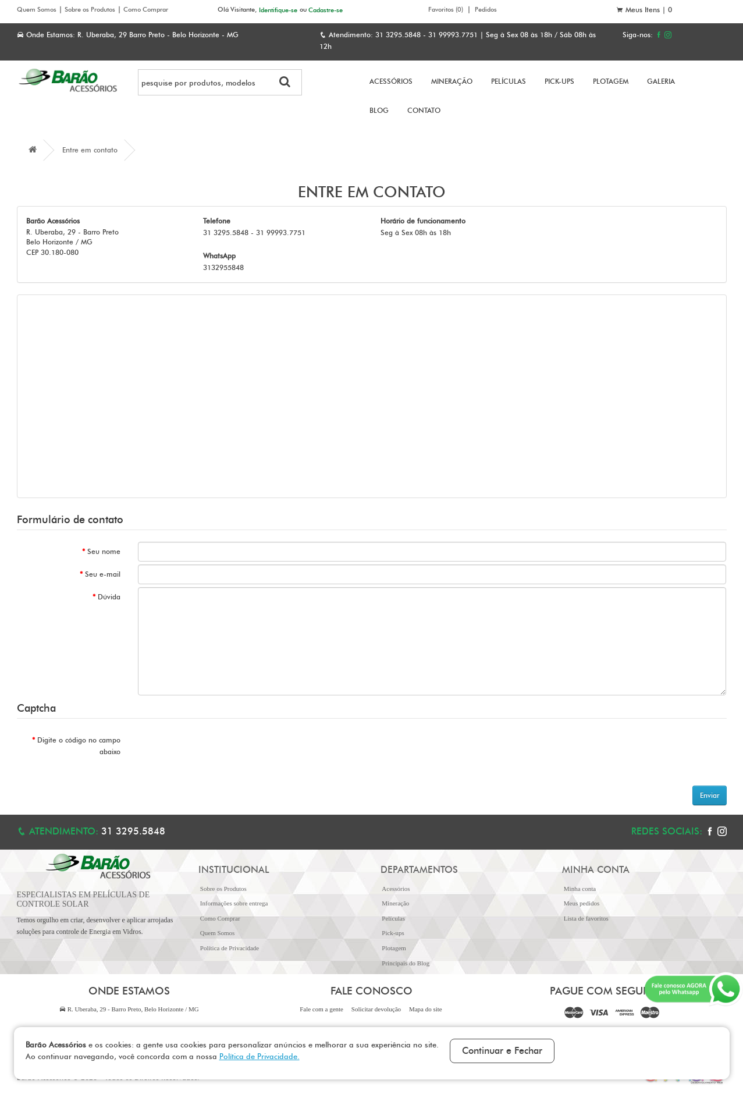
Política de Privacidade (229, 947)
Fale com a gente (321, 1009)
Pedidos (486, 9)
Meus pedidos (581, 903)
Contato (423, 110)
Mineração (451, 81)
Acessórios (391, 81)
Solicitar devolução (376, 1009)
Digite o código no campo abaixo (78, 746)
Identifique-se (278, 9)
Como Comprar (145, 9)
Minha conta (580, 888)
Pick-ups (559, 81)
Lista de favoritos (586, 918)
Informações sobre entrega (234, 903)
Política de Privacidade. (259, 1056)
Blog (379, 110)
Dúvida (109, 596)
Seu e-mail (102, 574)
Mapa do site (425, 1009)
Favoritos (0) (445, 9)
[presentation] (226, 753)
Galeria (661, 81)
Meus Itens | (644, 9)
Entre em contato (90, 149)
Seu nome (103, 551)
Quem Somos (36, 9)
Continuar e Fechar (502, 1050)
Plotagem (610, 81)
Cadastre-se (325, 9)
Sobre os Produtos (90, 9)
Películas (508, 81)
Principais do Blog (405, 963)
